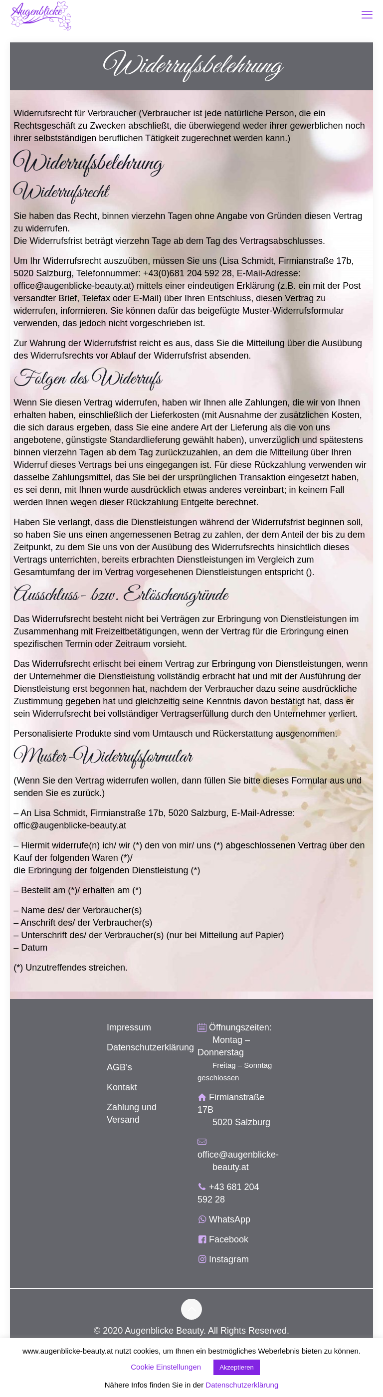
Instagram (229, 1259)
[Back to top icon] (191, 1309)
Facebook (228, 1239)
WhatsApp (229, 1219)
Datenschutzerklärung (150, 1047)
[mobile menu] (367, 14)
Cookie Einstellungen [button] (166, 1367)
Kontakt (122, 1087)
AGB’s (119, 1067)
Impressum (129, 1027)
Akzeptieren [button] (236, 1367)
